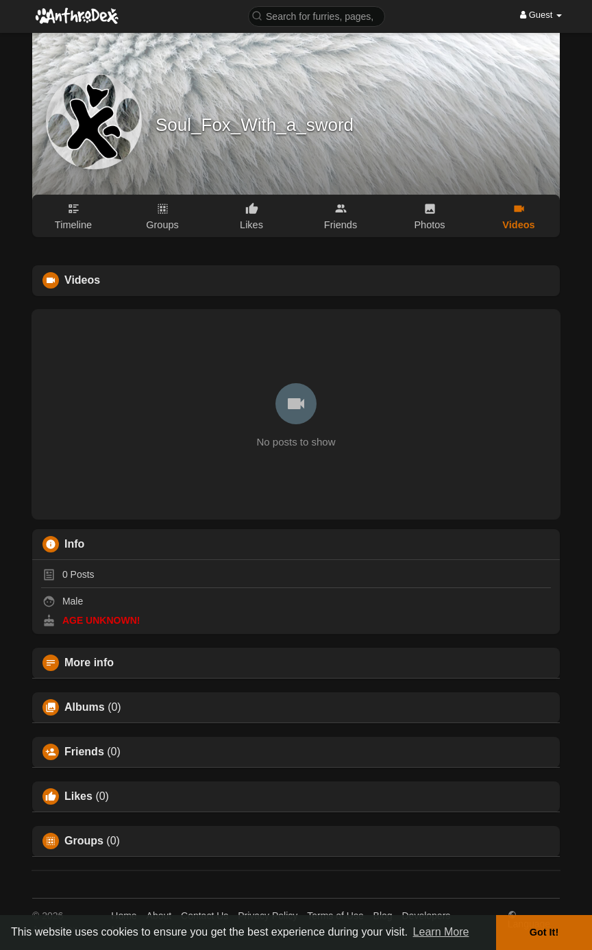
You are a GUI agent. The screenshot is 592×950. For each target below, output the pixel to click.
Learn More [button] (441, 932)
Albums (84, 707)
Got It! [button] (544, 932)
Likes (78, 796)
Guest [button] (541, 15)
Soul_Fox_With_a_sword (255, 124)
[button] (316, 15)
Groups (83, 841)
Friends (84, 751)
